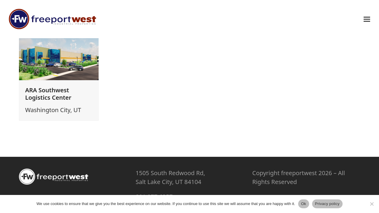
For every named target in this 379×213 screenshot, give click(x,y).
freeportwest (299, 173)
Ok (303, 203)
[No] (372, 204)
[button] (367, 19)
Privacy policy (327, 203)
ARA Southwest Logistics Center (48, 93)
